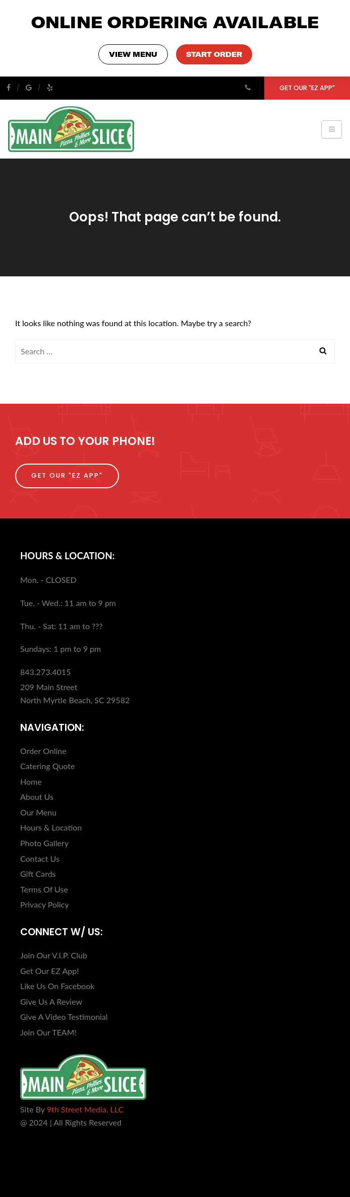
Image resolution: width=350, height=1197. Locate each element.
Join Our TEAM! (48, 1032)
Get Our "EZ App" (307, 88)
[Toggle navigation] (331, 129)
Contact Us (40, 858)
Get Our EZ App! (49, 971)
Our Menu (38, 812)
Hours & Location (51, 827)
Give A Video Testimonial (64, 1016)
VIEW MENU (133, 54)
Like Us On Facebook (57, 986)
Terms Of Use (44, 889)
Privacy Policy (44, 904)
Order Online (43, 751)
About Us (36, 796)
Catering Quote (47, 766)
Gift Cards (38, 873)
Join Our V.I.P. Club (53, 955)
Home (31, 781)
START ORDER (214, 54)
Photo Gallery (44, 843)
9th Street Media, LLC (85, 1109)
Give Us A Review (51, 1001)
